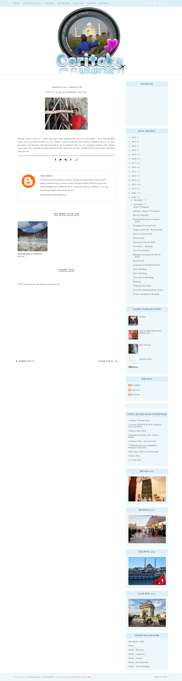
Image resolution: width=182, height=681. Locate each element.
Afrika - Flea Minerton (138, 662)
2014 (134, 176)
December (138, 200)
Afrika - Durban (135, 658)
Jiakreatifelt (49, 677)
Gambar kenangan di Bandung (146, 294)
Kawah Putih (138, 238)
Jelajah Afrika (145, 359)
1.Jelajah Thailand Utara (139, 420)
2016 (134, 167)
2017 (134, 163)
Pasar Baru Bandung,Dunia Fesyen (148, 290)
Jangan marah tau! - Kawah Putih (147, 230)
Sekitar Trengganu (141, 207)
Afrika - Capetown (136, 654)
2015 (134, 172)
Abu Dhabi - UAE (136, 642)
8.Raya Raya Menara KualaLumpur (143, 452)
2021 (134, 150)
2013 (134, 180)
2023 (134, 142)
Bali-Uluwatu (145, 345)
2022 (134, 146)
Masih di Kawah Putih (142, 234)
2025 (134, 137)
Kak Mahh (46, 176)
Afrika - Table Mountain (139, 666)
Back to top (162, 677)
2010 (134, 193)
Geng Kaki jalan (32, 3)
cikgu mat (135, 390)
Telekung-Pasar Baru (142, 286)
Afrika (131, 646)
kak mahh (135, 395)
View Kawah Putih (141, 250)
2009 (134, 197)
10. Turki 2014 (134, 460)
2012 (134, 184)
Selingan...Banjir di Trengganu (146, 211)
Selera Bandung (140, 269)
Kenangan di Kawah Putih (144, 226)
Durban (142, 317)
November (138, 204)
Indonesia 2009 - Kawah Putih (67, 87)
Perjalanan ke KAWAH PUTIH (146, 265)
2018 (134, 159)
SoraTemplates (33, 677)
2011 (134, 189)
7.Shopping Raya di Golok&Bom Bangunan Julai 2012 (142, 446)
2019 (134, 155)
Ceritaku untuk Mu (81, 677)
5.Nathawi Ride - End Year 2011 (142, 441)
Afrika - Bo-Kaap (136, 650)
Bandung (137, 282)
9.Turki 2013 (134, 456)
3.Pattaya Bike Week (137, 431)
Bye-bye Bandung (140, 215)
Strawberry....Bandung (142, 246)
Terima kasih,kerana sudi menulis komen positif (39, 284)
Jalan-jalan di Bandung (143, 277)
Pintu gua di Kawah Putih (144, 242)
